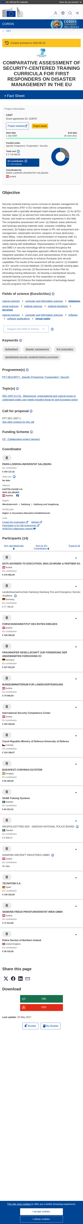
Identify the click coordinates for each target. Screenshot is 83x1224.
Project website (16, 127)
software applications (18, 318)
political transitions (58, 306)
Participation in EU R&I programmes (20, 525)
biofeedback (11, 349)
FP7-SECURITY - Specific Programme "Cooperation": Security (35, 377)
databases (74, 301)
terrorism (7, 310)
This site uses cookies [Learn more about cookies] (19, 1204)
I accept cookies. (41, 1211)
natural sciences (11, 301)
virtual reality (42, 318)
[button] (63, 13)
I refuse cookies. (41, 1219)
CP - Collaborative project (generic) (21, 439)
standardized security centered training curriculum (31, 357)
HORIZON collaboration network (19, 528)
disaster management (37, 349)
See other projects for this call (18, 422)
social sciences (10, 306)
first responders (65, 349)
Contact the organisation (15, 522)
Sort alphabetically (14, 546)
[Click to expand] (76, 558)
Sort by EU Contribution (41, 547)
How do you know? (70, 2)
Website (36, 522)
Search (70, 13)
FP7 (9, 31)
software (73, 315)
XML (43, 998)
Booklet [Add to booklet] (30, 1025)
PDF (44, 1007)
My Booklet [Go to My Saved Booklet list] (50, 1026)
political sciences (33, 306)
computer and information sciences (44, 301)
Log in (55, 13)
